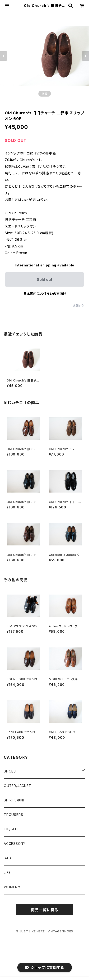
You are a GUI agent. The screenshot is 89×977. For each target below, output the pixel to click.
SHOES (10, 771)
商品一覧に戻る (44, 909)
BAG (7, 858)
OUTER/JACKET (17, 786)
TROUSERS (13, 815)
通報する (78, 305)
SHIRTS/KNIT (15, 800)
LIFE (7, 872)
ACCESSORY (14, 844)
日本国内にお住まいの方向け (44, 294)
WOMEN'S (13, 887)
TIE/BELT (11, 829)
